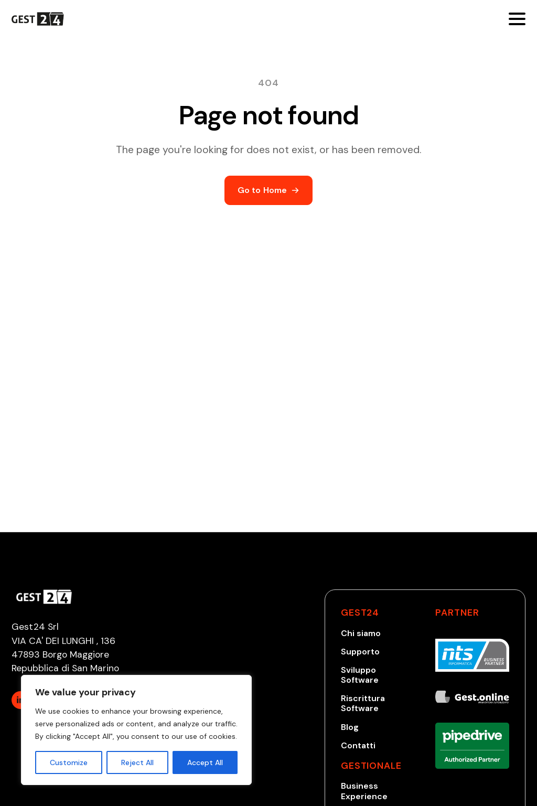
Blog (350, 727)
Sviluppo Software (360, 674)
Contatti (358, 745)
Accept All (205, 762)
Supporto (360, 651)
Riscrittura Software (363, 703)
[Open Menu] (517, 18)
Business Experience (364, 790)
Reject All (137, 762)
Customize (69, 762)
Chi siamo (361, 633)
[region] (136, 730)
